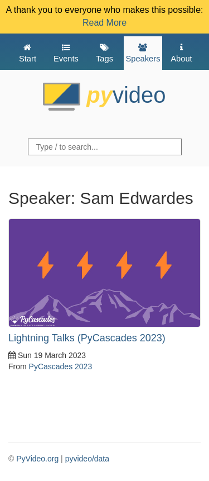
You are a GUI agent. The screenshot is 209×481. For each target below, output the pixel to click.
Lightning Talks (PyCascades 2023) (87, 338)
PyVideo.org (37, 458)
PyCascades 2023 (61, 366)
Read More (104, 22)
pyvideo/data (87, 458)
